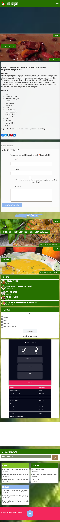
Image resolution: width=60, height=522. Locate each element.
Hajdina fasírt (12, 283)
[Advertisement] (30, 20)
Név (16, 159)
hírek (4, 467)
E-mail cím (18, 168)
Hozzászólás (18, 186)
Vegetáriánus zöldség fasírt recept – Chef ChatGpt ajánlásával (25, 234)
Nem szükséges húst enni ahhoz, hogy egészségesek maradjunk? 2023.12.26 (22, 477)
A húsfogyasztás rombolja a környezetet (23, 304)
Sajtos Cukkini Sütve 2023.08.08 (37, 472)
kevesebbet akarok (10, 328)
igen (6, 320)
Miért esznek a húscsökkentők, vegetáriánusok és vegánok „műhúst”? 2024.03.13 (24, 472)
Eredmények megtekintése (30, 338)
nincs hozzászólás (7, 146)
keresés (55, 459)
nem (6, 322)
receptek (56, 35)
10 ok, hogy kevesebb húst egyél (19, 288)
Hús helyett (12, 514)
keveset (7, 325)
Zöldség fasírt (12, 299)
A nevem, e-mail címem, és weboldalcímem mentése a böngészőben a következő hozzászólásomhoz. (36, 181)
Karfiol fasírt (12, 293)
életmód (5, 488)
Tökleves (6, 262)
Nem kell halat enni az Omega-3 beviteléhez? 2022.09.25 (16, 482)
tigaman (21, 514)
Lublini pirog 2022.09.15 (35, 482)
